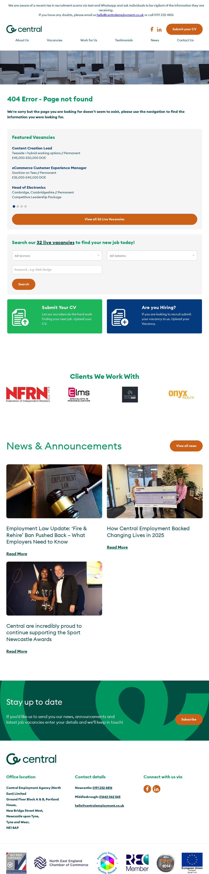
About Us (22, 40)
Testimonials (124, 40)
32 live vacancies (55, 242)
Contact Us (185, 40)
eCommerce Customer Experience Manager (49, 167)
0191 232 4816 (102, 788)
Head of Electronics (29, 187)
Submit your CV (184, 29)
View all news (186, 446)
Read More (16, 553)
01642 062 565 (109, 797)
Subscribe (188, 719)
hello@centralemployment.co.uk (120, 15)
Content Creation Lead (32, 148)
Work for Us (88, 40)
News (155, 40)
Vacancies (54, 40)
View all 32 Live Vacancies (104, 219)
